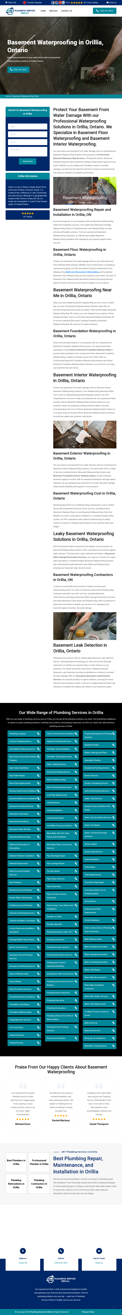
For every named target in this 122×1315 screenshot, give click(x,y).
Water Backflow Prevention (96, 947)
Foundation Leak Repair (19, 1004)
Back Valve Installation (19, 768)
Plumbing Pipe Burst (55, 1000)
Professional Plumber (56, 1038)
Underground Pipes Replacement (93, 911)
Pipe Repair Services (56, 879)
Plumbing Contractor (56, 940)
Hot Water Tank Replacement (59, 757)
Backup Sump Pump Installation (22, 791)
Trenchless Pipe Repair (94, 882)
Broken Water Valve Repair (20, 898)
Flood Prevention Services (20, 989)
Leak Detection (53, 803)
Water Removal (91, 1023)
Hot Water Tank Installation (58, 749)
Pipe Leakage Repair (56, 863)
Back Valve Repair (17, 776)
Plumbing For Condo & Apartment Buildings (56, 964)
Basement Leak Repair (19, 814)
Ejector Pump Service (18, 947)
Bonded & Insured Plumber (20, 890)
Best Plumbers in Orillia (16, 1162)
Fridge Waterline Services (20, 1020)
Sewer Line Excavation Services (98, 817)
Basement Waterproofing (19, 837)
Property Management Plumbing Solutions (98, 735)
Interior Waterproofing (56, 780)
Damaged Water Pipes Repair (21, 940)
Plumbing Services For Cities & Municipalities (60, 1017)
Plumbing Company (17, 734)
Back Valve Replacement (20, 783)
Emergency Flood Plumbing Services (20, 957)
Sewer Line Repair (92, 825)
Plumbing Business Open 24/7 (60, 932)
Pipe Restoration (54, 886)
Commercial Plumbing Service (22, 913)
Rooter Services (91, 776)
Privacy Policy (88, 1312)
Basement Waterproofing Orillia (25, 96)
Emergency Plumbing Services (22, 966)
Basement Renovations (19, 821)
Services (53, 11)
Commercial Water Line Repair (22, 921)
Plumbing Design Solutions (58, 947)
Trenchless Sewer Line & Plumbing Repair (95, 892)
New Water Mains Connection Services (59, 846)
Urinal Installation (92, 920)
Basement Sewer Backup (20, 829)
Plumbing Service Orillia (40, 1312)
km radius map (61, 1232)
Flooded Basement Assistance (22, 997)
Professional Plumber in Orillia (39, 1162)
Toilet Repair (90, 867)
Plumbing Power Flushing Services (57, 1029)
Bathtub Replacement (18, 863)
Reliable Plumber (92, 745)
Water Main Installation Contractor (94, 987)
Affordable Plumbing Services (22, 749)
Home (43, 11)
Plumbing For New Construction (60, 974)
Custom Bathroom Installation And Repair (22, 930)
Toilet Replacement (93, 875)
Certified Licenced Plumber (21, 905)
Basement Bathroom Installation (23, 798)
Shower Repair (91, 844)
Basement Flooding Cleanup (21, 806)
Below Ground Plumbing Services (19, 873)
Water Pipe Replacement (95, 1004)
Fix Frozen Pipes (16, 1027)
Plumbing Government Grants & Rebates (60, 983)
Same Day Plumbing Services (97, 791)
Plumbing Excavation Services (59, 955)
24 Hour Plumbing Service (20, 741)
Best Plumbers (15, 882)
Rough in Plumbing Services (96, 783)
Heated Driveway (16, 1035)
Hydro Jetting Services (56, 764)
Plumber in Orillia (54, 917)
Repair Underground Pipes (96, 753)
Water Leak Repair (92, 970)
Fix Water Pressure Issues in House (97, 1013)
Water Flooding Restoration (96, 962)
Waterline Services (92, 1030)
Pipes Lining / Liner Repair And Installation (60, 907)
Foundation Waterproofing (20, 1012)
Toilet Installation (92, 859)
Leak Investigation (54, 810)
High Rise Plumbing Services (59, 741)
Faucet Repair (15, 981)
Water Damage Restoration (96, 954)
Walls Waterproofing (93, 939)
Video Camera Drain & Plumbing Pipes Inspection (98, 930)
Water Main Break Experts (96, 977)
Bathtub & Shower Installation (21, 856)
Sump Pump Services (93, 852)
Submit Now (28, 161)
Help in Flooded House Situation (60, 734)
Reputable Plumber (93, 760)
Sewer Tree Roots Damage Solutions (96, 834)
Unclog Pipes (90, 901)
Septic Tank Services (93, 798)
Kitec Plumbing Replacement (59, 787)
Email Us (112, 2)
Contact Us (66, 11)
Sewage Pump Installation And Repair (97, 808)
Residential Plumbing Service (97, 768)
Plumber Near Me (54, 924)
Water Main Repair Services (96, 996)
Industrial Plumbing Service (58, 772)
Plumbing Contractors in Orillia (39, 1184)
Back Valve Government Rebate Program (22, 758)
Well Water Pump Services (96, 1046)
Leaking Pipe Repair (55, 818)
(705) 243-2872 (104, 11)
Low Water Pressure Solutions (59, 826)
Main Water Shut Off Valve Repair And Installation (58, 835)
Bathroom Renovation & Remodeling (82, 272)
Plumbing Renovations (56, 1008)
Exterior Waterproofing (18, 974)
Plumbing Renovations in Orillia (16, 1184)
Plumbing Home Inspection (58, 993)
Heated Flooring (16, 1043)
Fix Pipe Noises (53, 871)
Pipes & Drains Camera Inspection (56, 896)
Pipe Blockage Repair (56, 856)
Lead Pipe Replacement (57, 795)
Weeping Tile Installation (95, 1038)
